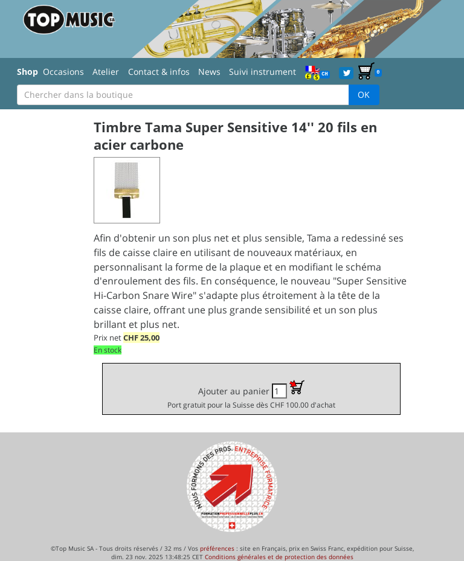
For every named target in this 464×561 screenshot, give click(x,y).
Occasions (63, 71)
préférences (217, 548)
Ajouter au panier (251, 394)
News (209, 71)
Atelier (105, 71)
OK (364, 94)
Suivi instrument (262, 71)
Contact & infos (159, 71)
